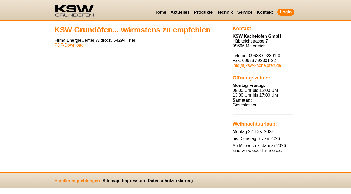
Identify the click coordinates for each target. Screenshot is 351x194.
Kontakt (265, 12)
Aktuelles (180, 12)
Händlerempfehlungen (77, 180)
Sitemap (111, 180)
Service (244, 12)
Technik (225, 12)
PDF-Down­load (68, 45)
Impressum (133, 180)
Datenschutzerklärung (170, 180)
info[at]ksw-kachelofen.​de (257, 65)
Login (286, 12)
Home (160, 12)
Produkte (203, 12)
